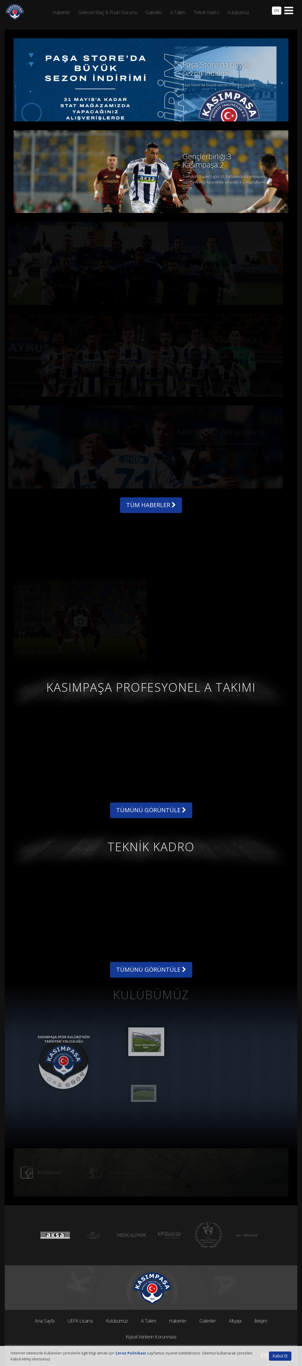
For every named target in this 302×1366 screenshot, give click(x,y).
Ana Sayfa (45, 1321)
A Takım (148, 1321)
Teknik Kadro (206, 12)
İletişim (261, 1321)
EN (276, 10)
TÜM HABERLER (151, 505)
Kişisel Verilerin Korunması (151, 1337)
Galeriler (207, 1321)
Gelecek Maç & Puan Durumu (107, 12)
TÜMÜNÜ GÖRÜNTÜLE (151, 810)
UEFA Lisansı (80, 1321)
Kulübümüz (117, 1321)
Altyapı (235, 1321)
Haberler (177, 1321)
